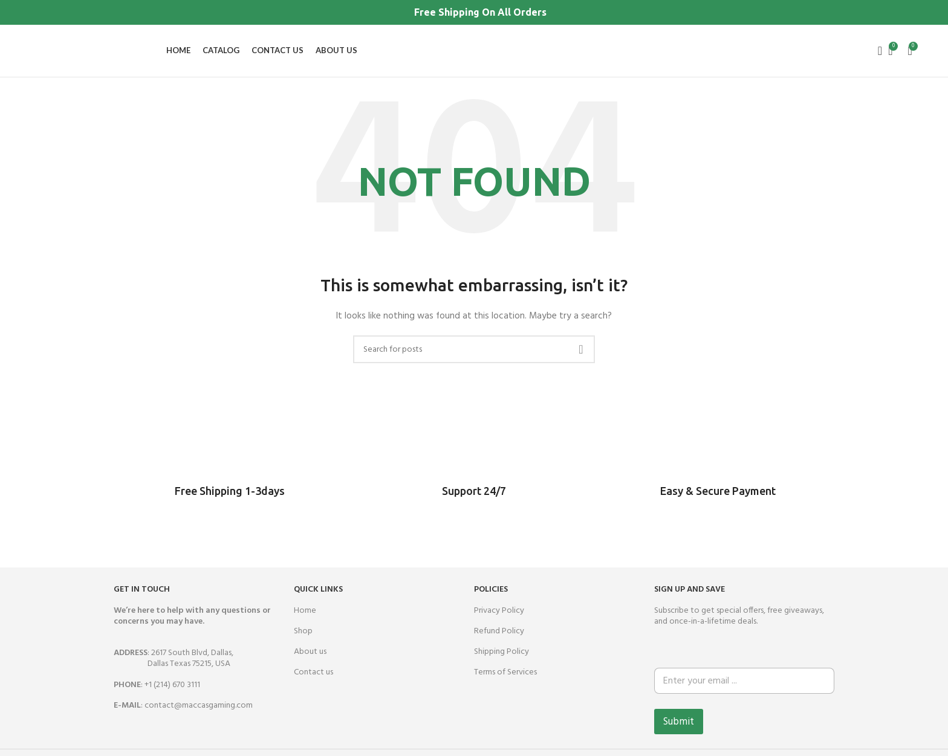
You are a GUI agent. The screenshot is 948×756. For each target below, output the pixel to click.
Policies (491, 601)
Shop (303, 643)
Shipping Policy (501, 663)
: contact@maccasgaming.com (183, 717)
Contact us (313, 684)
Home (305, 621)
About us (310, 663)
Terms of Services (505, 684)
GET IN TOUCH (142, 601)
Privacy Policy (499, 621)
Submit (678, 733)
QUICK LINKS (318, 601)
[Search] (876, 57)
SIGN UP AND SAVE (689, 601)
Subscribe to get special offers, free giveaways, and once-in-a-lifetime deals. (739, 627)
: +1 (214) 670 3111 (157, 696)
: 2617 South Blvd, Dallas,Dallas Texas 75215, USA (173, 669)
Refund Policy (499, 643)
